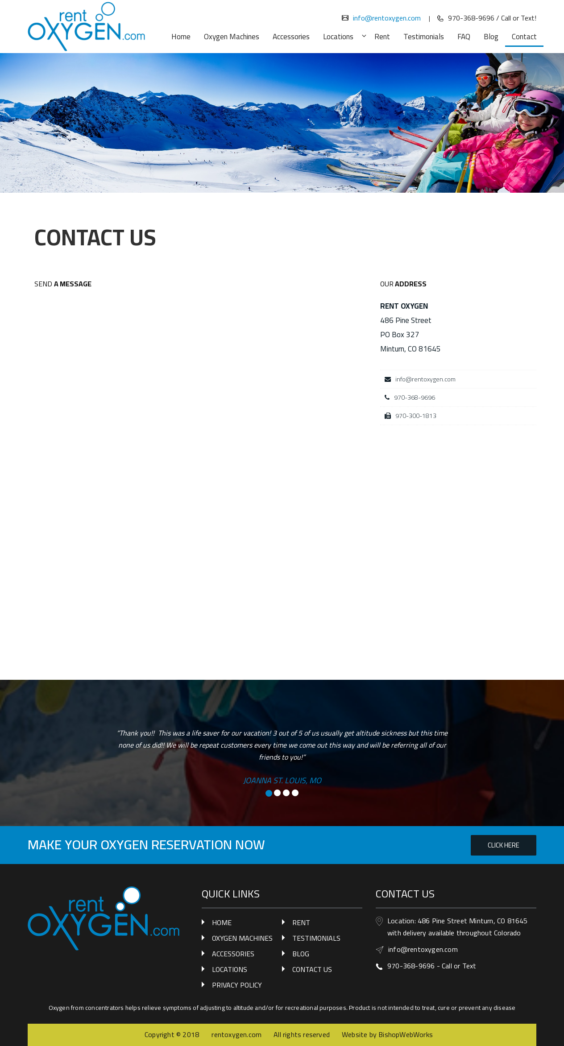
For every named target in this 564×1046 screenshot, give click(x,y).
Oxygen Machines (231, 36)
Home (181, 36)
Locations (343, 36)
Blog (491, 36)
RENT (301, 922)
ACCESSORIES (233, 953)
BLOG (300, 953)
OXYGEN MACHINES (242, 938)
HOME (222, 922)
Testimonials (423, 36)
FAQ (463, 36)
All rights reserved (302, 1034)
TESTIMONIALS (316, 938)
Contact (524, 36)
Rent (382, 36)
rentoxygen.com (236, 1034)
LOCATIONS (229, 969)
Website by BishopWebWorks (387, 1034)
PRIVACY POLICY (237, 985)
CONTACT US (312, 969)
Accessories (291, 36)
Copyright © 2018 (173, 1034)
